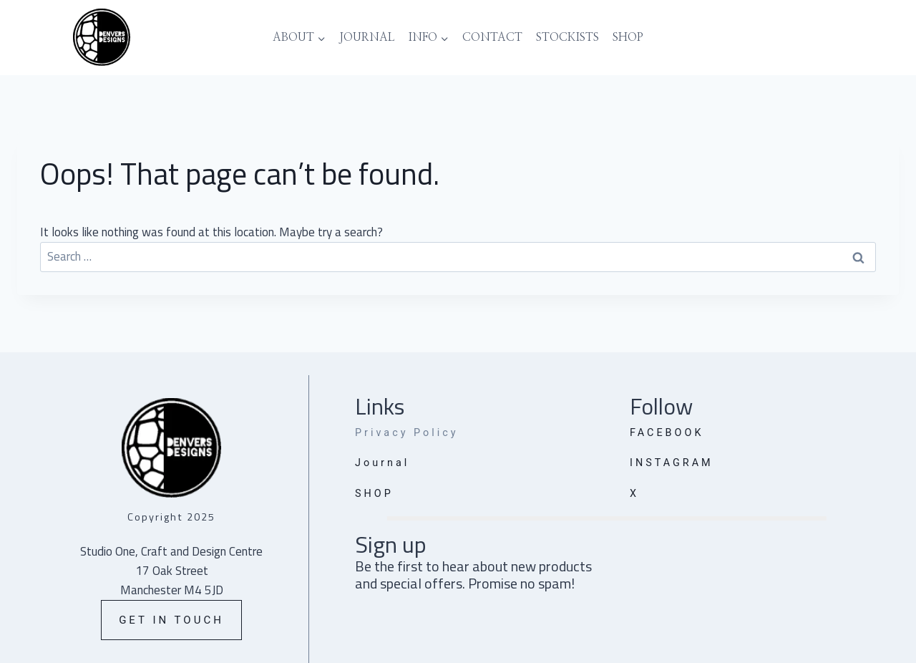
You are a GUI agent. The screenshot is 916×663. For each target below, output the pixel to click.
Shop (628, 37)
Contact (492, 37)
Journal (367, 37)
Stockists (567, 37)
